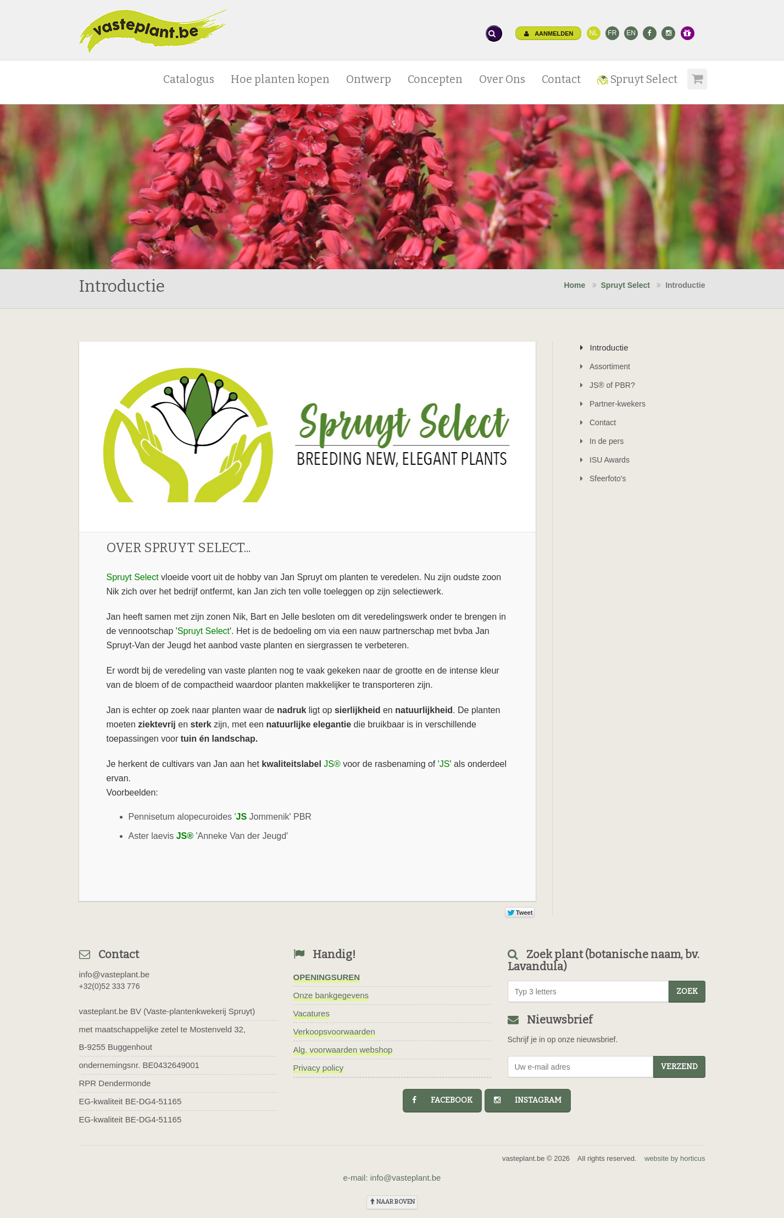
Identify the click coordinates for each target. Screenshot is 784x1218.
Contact (561, 79)
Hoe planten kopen (280, 79)
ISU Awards (605, 459)
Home (574, 285)
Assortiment (605, 366)
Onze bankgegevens (331, 995)
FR (612, 33)
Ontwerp (368, 79)
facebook (442, 1100)
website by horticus (674, 1158)
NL (593, 33)
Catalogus (188, 79)
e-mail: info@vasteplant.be (392, 1177)
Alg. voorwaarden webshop (343, 1049)
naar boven (392, 1201)
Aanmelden (549, 33)
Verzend (679, 1066)
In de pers (602, 441)
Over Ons (502, 79)
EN (631, 33)
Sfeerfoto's (603, 478)
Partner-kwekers (613, 403)
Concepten (435, 79)
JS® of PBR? (607, 385)
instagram (527, 1100)
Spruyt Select (637, 79)
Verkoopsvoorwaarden (334, 1031)
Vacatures (311, 1013)
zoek (687, 991)
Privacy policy (318, 1067)
